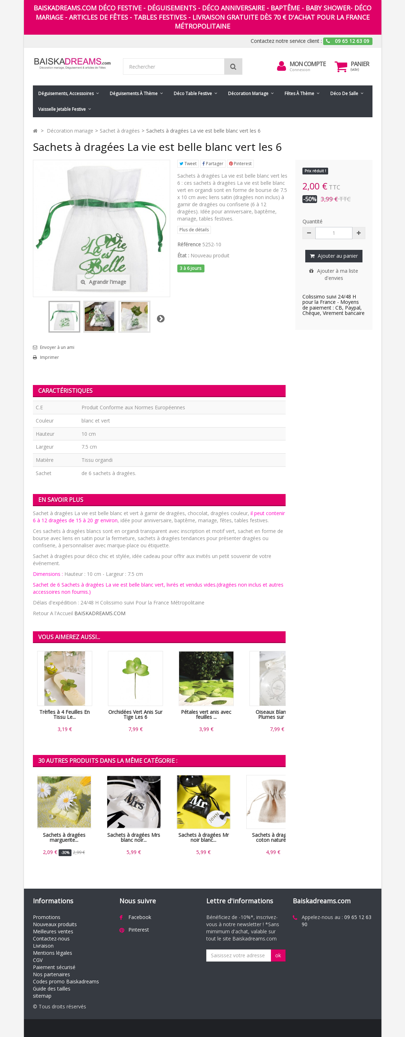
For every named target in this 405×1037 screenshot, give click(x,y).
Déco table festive (193, 93)
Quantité (312, 221)
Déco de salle (344, 93)
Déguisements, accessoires (66, 93)
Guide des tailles (51, 988)
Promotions (46, 917)
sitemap (42, 995)
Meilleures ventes (53, 931)
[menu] (282, 66)
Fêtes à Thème (299, 93)
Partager (212, 164)
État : (183, 255)
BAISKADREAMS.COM (99, 613)
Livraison (43, 945)
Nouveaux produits (55, 924)
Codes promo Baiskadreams (66, 981)
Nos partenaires (51, 974)
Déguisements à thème (134, 93)
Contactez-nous (51, 938)
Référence (189, 244)
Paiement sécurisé (54, 967)
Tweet (188, 164)
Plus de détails (194, 230)
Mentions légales (52, 952)
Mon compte (308, 64)
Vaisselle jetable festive (62, 109)
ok (278, 955)
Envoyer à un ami (57, 347)
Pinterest (240, 164)
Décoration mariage (248, 93)
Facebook (139, 917)
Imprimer (49, 357)
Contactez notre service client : (286, 41)
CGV (38, 960)
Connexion (300, 69)
